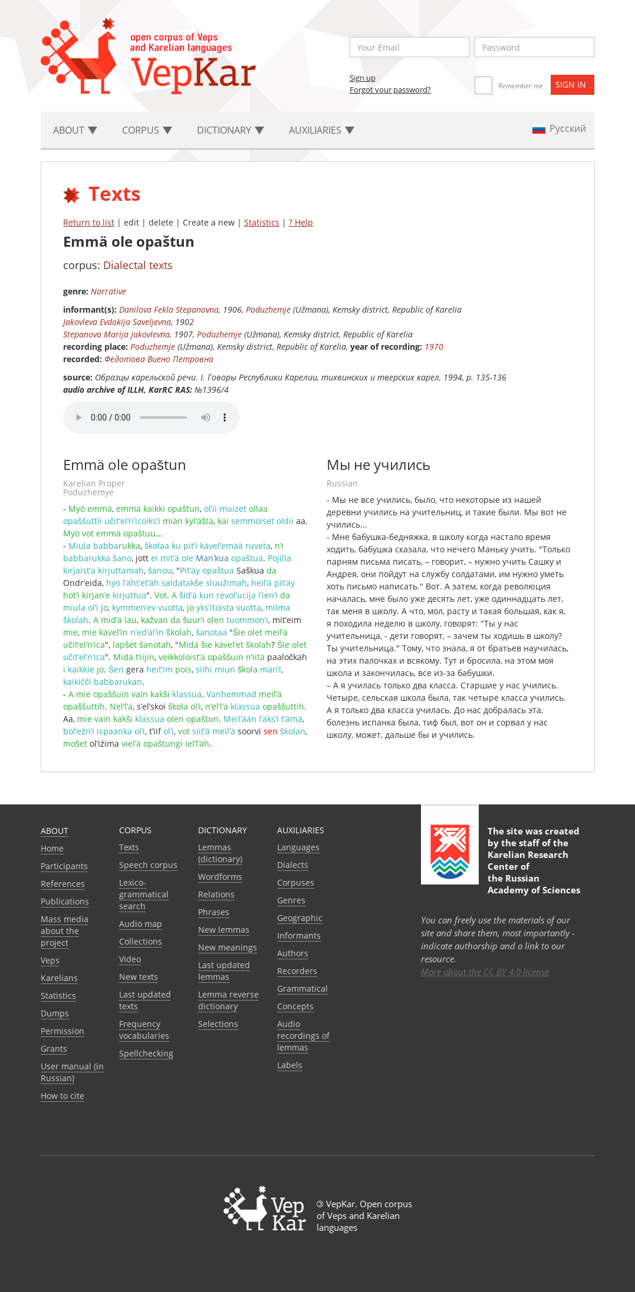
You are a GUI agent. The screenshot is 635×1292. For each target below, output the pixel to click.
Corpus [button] (147, 130)
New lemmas (223, 929)
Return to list (88, 222)
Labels (289, 1065)
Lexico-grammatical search (144, 894)
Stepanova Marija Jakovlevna (116, 334)
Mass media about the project (64, 930)
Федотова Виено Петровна (158, 359)
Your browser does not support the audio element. (151, 417)
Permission (62, 1030)
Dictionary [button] (230, 130)
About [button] (75, 130)
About (54, 830)
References (63, 883)
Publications (65, 901)
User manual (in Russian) (72, 1072)
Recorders (297, 970)
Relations (216, 894)
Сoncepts (295, 1006)
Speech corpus (148, 864)
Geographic (300, 917)
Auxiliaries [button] (321, 130)
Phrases (213, 911)
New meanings (227, 947)
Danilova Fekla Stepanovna (169, 309)
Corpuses (295, 882)
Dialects (292, 864)
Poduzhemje (268, 309)
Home (52, 848)
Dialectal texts (138, 265)
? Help (301, 222)
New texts (138, 976)
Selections (218, 1023)
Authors (292, 953)
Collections (140, 941)
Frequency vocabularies (144, 1029)
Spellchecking (146, 1053)
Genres (291, 900)
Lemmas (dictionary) (220, 853)
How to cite (62, 1095)
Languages (298, 847)
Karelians (59, 977)
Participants (64, 866)
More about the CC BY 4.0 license (485, 972)
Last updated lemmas (224, 970)
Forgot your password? (390, 89)
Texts (129, 847)
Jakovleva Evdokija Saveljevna (117, 321)
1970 (434, 346)
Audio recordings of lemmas (303, 1035)
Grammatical (302, 988)
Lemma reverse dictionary (228, 1000)
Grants (54, 1048)
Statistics (261, 222)
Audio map (140, 923)
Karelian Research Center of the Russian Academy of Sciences (534, 872)
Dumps (55, 1013)
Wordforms (220, 876)
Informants (299, 935)
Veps (50, 960)
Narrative (108, 291)
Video (130, 959)
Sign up (363, 77)
